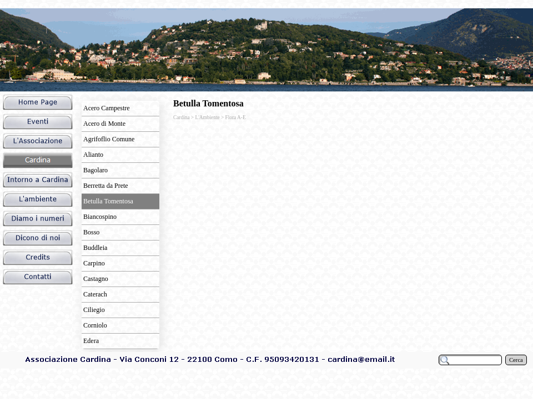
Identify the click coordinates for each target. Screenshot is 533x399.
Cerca (516, 360)
